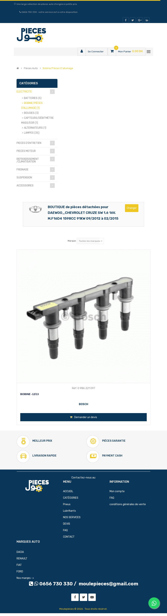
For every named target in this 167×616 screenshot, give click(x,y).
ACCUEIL (68, 491)
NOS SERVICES (72, 517)
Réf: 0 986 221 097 (83, 388)
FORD (20, 571)
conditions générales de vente (128, 504)
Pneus (66, 504)
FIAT (19, 565)
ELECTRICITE (24, 91)
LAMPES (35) (31, 132)
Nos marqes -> (25, 578)
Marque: (72, 240)
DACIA (20, 552)
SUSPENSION (24, 177)
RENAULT (22, 558)
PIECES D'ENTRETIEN (29, 143)
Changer (132, 208)
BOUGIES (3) (31, 113)
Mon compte (117, 491)
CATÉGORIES (70, 497)
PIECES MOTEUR (26, 151)
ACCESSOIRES (25, 185)
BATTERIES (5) (32, 98)
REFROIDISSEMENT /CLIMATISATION (28, 160)
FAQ (65, 530)
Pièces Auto (31, 68)
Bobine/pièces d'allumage (58, 68)
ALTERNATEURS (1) (35, 127)
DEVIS (66, 523)
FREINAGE (22, 169)
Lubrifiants (69, 510)
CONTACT (69, 536)
